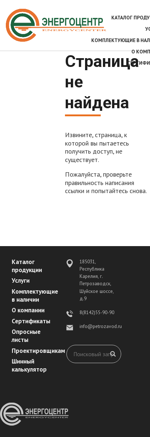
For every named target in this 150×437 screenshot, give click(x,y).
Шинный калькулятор (29, 365)
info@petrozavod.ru (101, 326)
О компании (28, 310)
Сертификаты (31, 321)
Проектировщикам (38, 351)
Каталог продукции (27, 266)
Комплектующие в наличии (35, 295)
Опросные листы (26, 336)
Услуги (21, 280)
